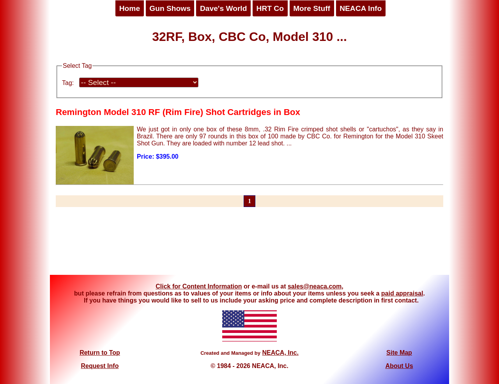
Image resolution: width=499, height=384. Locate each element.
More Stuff (311, 8)
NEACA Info (361, 8)
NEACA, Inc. (280, 352)
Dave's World (223, 8)
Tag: (68, 83)
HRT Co (270, 8)
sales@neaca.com (315, 286)
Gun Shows (170, 8)
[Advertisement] (249, 245)
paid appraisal (402, 293)
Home (129, 8)
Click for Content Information (199, 286)
